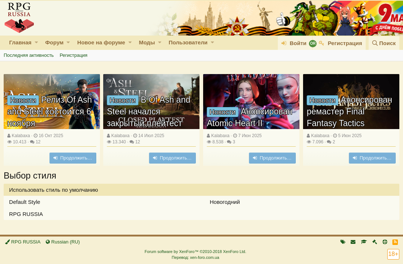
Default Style (24, 202)
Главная (20, 42)
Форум (54, 42)
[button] (36, 42)
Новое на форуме (101, 42)
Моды (147, 42)
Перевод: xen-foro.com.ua (195, 257)
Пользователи (188, 42)
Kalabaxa (21, 135)
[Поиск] (384, 43)
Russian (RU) (63, 242)
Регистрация (73, 55)
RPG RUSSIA (26, 214)
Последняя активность (29, 55)
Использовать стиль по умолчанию (53, 190)
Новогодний (225, 202)
